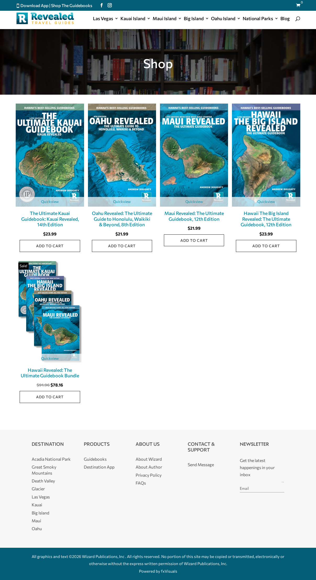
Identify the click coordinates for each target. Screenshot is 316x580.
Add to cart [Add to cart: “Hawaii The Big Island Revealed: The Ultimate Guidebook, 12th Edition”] (266, 246)
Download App (34, 5)
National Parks (258, 19)
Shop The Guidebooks (71, 5)
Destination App (99, 466)
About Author (149, 466)
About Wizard (149, 459)
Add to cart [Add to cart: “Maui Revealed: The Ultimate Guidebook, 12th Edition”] (194, 240)
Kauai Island (132, 19)
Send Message (201, 464)
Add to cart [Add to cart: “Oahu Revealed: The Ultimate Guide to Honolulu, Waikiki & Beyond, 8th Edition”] (122, 246)
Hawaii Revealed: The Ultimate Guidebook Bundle (50, 373)
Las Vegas (103, 19)
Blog (285, 19)
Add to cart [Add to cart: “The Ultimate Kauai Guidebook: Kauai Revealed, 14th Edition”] (50, 246)
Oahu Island (223, 19)
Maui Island (164, 19)
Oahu (37, 528)
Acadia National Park (51, 459)
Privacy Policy (149, 474)
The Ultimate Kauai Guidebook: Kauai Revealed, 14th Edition (50, 218)
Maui (36, 520)
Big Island (194, 19)
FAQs (141, 482)
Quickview (50, 201)
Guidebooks (95, 459)
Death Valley (43, 480)
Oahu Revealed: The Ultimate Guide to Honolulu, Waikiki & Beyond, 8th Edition (122, 218)
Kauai (37, 504)
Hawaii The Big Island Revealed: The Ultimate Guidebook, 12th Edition (266, 218)
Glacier (38, 488)
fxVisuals (169, 571)
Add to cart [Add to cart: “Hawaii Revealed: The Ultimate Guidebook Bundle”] (50, 397)
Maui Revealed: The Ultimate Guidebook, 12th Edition (194, 216)
